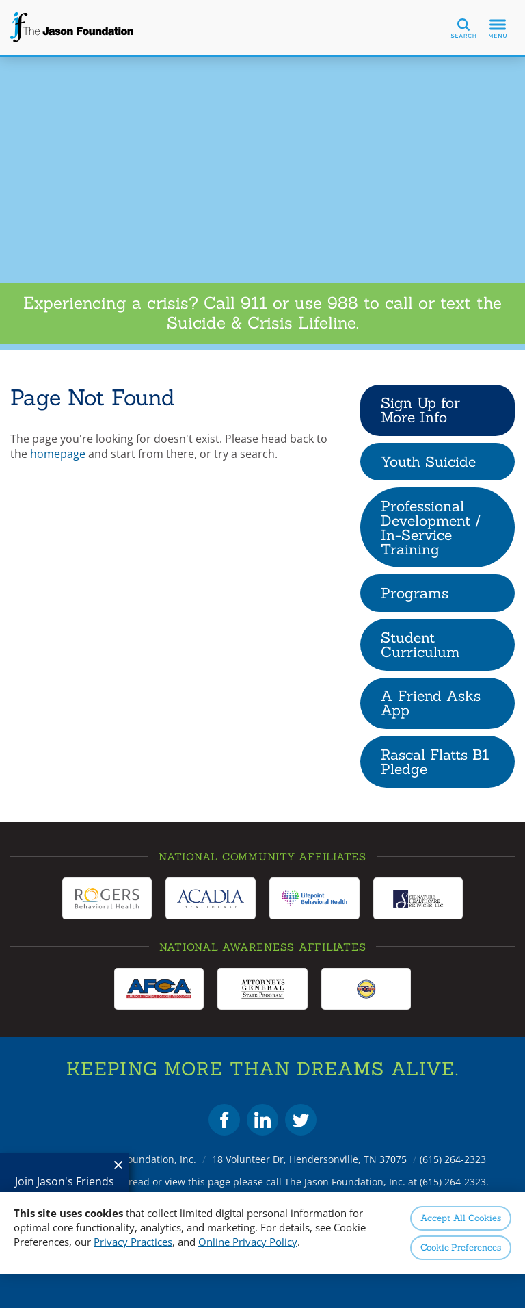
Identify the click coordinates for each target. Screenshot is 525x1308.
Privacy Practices (133, 1241)
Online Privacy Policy (247, 1241)
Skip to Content (0, 0)
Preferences (460, 1247)
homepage (57, 453)
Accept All (460, 1218)
